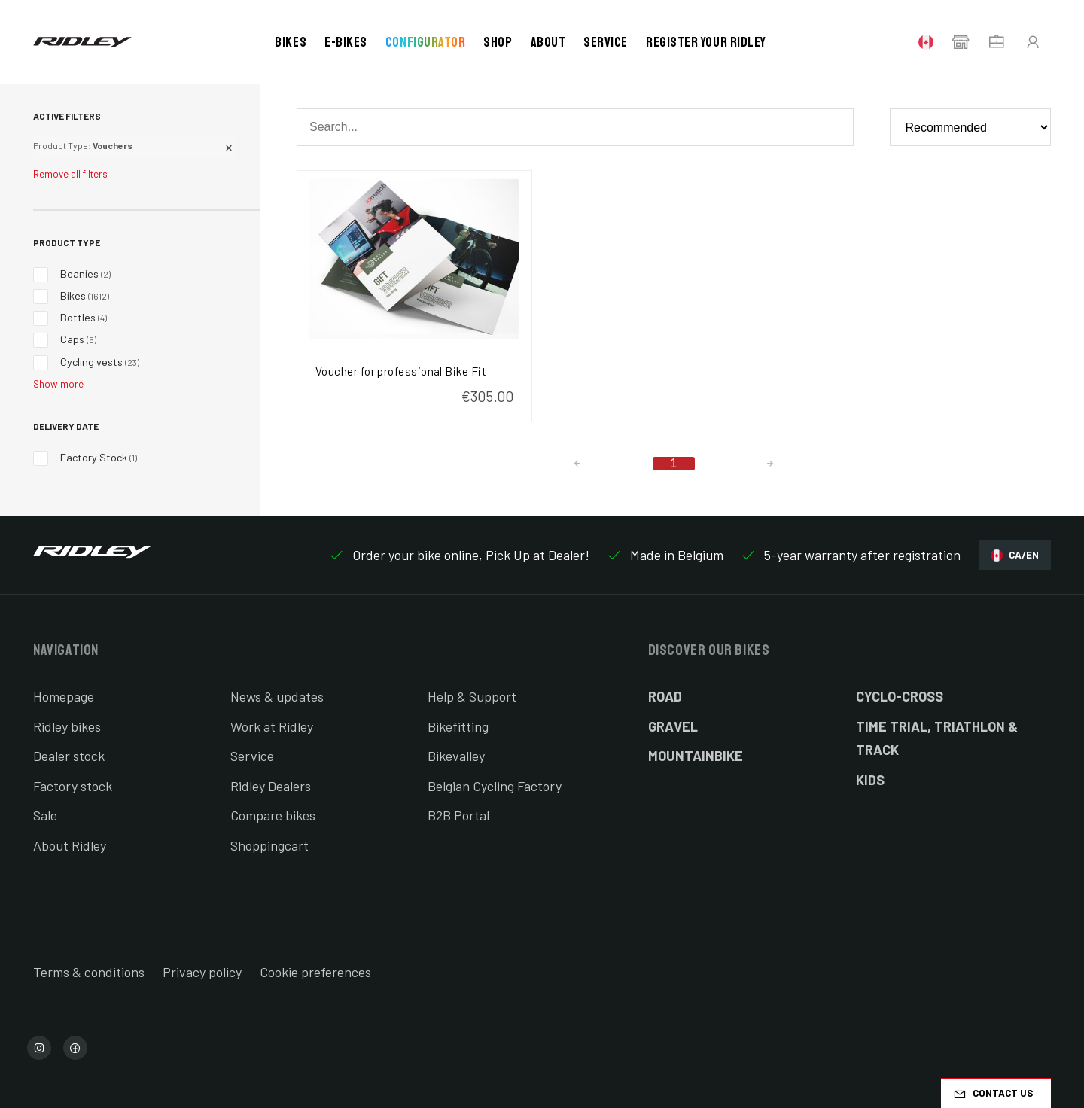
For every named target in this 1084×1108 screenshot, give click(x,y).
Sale (45, 815)
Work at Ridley (271, 726)
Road (665, 696)
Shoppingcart (269, 845)
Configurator (425, 42)
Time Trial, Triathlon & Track (937, 738)
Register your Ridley (706, 42)
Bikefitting (458, 726)
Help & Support (472, 696)
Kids (870, 780)
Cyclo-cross (899, 696)
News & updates (277, 696)
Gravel (673, 726)
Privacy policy (202, 971)
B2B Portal (458, 815)
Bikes (290, 42)
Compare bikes (272, 815)
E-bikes (345, 42)
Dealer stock (69, 755)
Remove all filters (70, 174)
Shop (497, 42)
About (548, 42)
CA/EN (1015, 555)
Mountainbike (695, 755)
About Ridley (69, 845)
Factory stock (72, 786)
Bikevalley (456, 755)
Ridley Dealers (270, 786)
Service (605, 42)
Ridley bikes (67, 726)
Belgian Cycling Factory (495, 786)
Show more (58, 384)
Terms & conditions (89, 971)
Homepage (63, 696)
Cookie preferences (315, 971)
